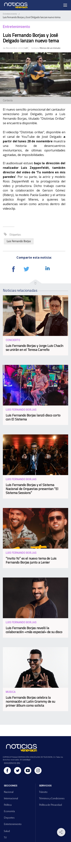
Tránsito (43, 792)
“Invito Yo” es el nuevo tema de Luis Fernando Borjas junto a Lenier (31, 560)
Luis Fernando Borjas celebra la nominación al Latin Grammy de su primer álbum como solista (30, 701)
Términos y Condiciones (52, 798)
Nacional (8, 792)
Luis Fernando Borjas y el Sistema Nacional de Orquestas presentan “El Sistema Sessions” (32, 488)
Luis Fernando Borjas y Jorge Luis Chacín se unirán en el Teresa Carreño (34, 347)
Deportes (9, 817)
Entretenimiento (10, 14)
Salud (7, 831)
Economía (9, 811)
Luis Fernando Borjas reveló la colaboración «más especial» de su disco (34, 629)
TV (5, 837)
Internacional (11, 798)
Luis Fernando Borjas (19, 241)
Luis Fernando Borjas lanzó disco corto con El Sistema (33, 417)
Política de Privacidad (50, 804)
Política (8, 804)
